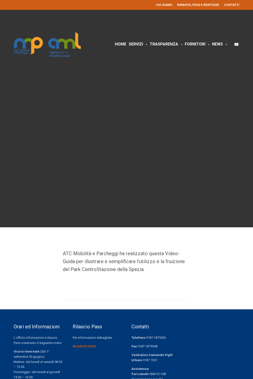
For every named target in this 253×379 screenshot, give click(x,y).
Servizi (136, 44)
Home (120, 44)
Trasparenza (164, 44)
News (217, 44)
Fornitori (195, 44)
